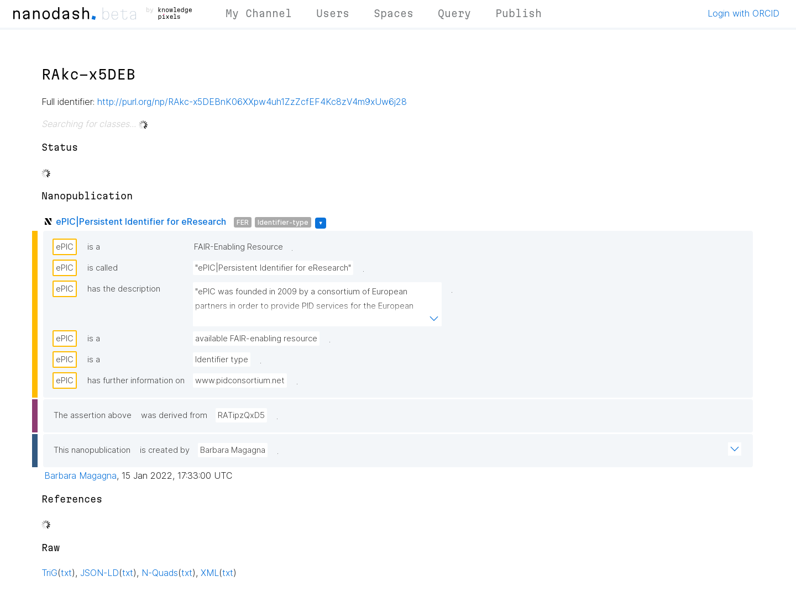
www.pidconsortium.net (240, 380)
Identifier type (221, 359)
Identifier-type (283, 222)
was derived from (174, 415)
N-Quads (160, 572)
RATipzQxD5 (241, 415)
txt (66, 572)
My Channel (259, 13)
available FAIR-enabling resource (256, 339)
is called (102, 268)
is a (93, 247)
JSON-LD (99, 572)
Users (332, 13)
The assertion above (93, 415)
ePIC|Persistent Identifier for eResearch (141, 221)
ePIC (65, 247)
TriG (49, 572)
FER (243, 222)
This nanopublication (92, 450)
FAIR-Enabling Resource (238, 247)
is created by (165, 450)
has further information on (136, 380)
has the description (123, 289)
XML (210, 572)
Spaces (393, 13)
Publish (518, 13)
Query (454, 13)
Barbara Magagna (232, 450)
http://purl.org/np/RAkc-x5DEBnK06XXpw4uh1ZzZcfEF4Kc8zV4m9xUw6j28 (252, 101)
